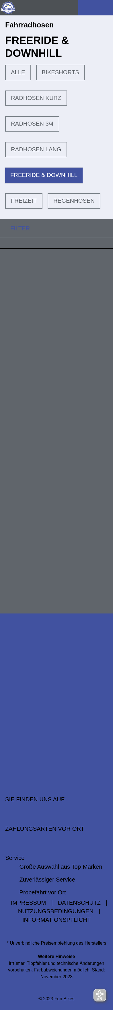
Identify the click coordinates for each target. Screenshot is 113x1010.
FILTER (15, 228)
